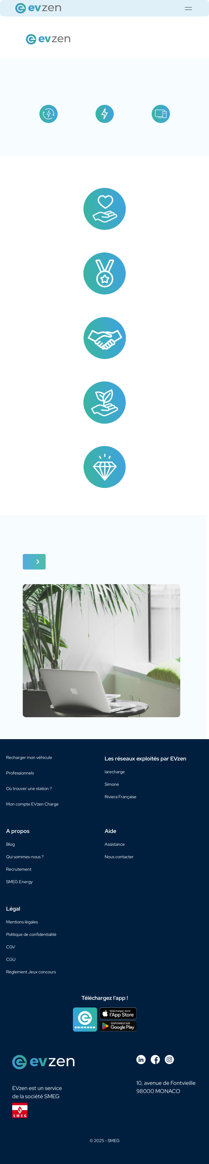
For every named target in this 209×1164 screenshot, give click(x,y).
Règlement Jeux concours (31, 972)
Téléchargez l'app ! (104, 998)
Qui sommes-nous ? (25, 856)
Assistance (115, 844)
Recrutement (18, 869)
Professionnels (20, 773)
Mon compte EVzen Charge (32, 804)
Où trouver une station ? (29, 788)
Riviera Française (120, 796)
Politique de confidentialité (31, 934)
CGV (10, 947)
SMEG (114, 1140)
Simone (112, 784)
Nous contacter (119, 856)
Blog (10, 844)
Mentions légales (22, 922)
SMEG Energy (19, 881)
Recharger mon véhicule (29, 757)
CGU (11, 959)
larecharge (115, 771)
